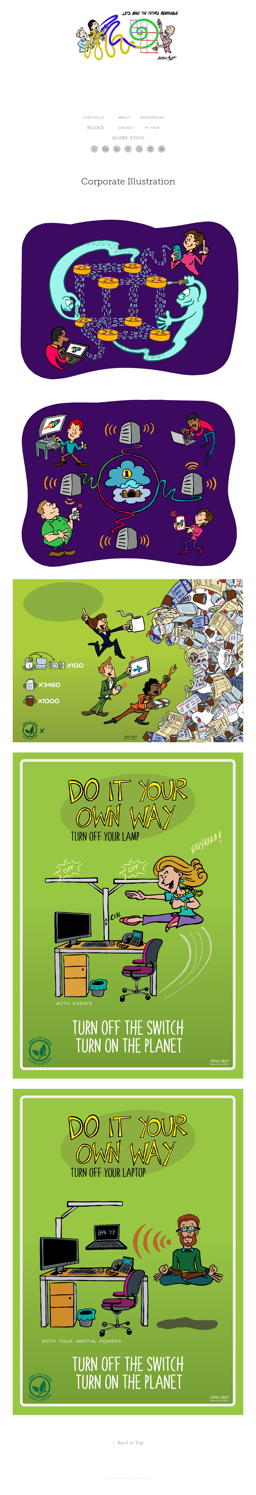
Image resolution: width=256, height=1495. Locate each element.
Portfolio (93, 117)
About (124, 117)
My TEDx (152, 127)
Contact (126, 127)
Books (95, 127)
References (152, 117)
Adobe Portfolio (137, 1478)
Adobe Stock (128, 137)
